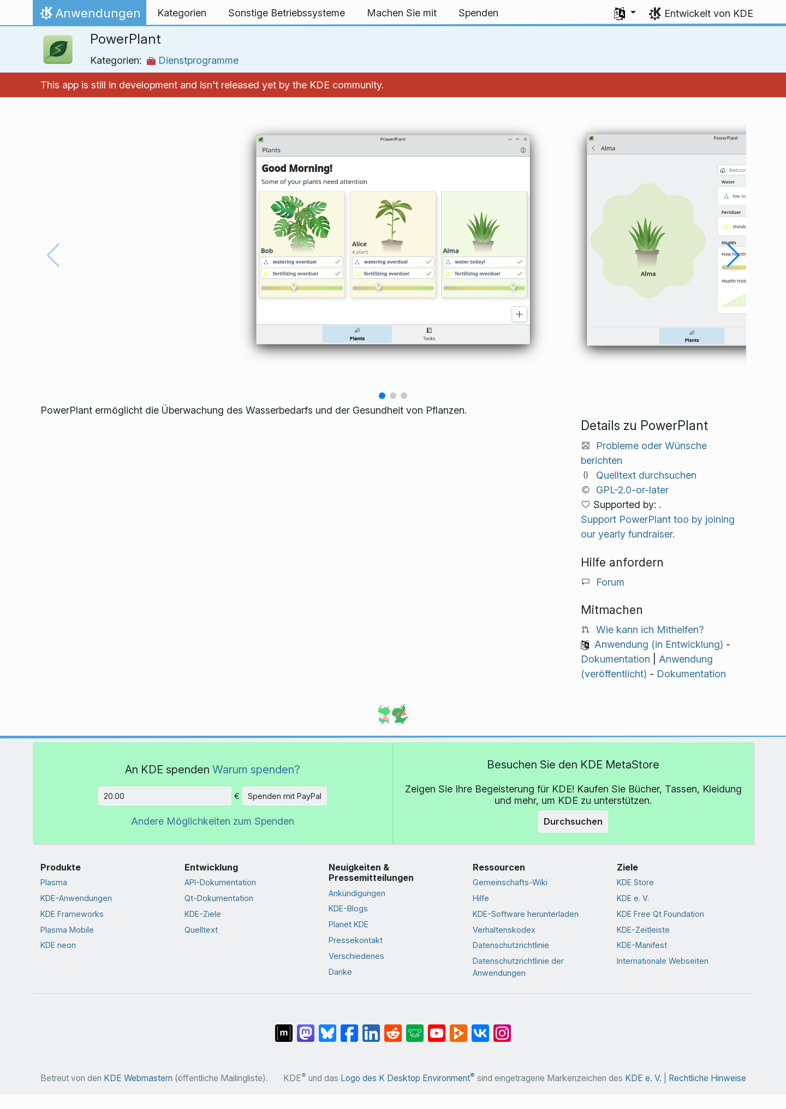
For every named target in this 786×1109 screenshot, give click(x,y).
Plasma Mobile (67, 929)
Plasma (53, 882)
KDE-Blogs (348, 908)
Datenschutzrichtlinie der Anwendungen (518, 966)
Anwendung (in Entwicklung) (658, 644)
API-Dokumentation (220, 882)
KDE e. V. (633, 898)
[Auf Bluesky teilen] (327, 1027)
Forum (610, 582)
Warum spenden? (256, 769)
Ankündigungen (357, 893)
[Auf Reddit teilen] (393, 1027)
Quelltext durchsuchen (646, 475)
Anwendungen (89, 15)
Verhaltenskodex (504, 929)
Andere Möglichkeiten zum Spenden (212, 821)
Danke (340, 971)
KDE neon (58, 945)
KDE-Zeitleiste (643, 929)
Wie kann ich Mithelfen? (650, 629)
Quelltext (201, 929)
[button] (625, 13)
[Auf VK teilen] (480, 1027)
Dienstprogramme (193, 60)
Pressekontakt (356, 940)
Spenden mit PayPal (284, 796)
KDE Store (635, 882)
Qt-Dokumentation (218, 898)
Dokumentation (615, 659)
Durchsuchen (573, 821)
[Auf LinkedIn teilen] (371, 1027)
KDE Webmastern (138, 1078)
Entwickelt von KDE (708, 13)
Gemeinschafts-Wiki (510, 882)
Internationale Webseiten (662, 960)
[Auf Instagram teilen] (502, 1027)
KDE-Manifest (642, 945)
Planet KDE (348, 924)
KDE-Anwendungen (76, 898)
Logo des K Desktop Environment (408, 1078)
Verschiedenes (356, 956)
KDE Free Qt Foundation (660, 914)
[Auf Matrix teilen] (284, 1027)
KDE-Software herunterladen (526, 914)
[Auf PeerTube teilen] (458, 1027)
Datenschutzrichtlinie (511, 945)
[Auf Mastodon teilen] (305, 1027)
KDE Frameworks (72, 914)
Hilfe (481, 898)
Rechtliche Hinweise (707, 1078)
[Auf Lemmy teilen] (415, 1027)
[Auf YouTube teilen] (436, 1027)
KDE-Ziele (202, 914)
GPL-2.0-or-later (632, 490)
